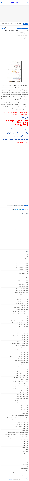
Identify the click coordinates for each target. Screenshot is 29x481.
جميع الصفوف (25, 464)
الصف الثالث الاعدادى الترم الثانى (22, 341)
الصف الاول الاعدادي (24, 305)
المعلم (26, 449)
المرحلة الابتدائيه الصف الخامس (22, 422)
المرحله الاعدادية (25, 445)
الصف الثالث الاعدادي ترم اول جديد (22, 28)
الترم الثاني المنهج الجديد (23, 278)
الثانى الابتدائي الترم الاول (23, 284)
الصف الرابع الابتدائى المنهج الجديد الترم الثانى (20, 388)
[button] (23, 209)
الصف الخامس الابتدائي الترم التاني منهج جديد (20, 371)
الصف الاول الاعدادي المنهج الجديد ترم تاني (20, 316)
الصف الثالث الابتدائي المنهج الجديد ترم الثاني (20, 333)
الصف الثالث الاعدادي (24, 339)
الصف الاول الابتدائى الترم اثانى (22, 297)
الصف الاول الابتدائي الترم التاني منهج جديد (20, 301)
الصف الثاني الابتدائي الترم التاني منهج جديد (20, 350)
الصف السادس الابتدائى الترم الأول (22, 394)
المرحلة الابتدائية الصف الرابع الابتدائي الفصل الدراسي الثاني (17, 417)
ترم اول (26, 460)
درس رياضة (14, 2)
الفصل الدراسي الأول (24, 405)
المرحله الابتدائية (25, 443)
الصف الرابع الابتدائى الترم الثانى (22, 383)
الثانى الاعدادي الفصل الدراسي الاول (21, 288)
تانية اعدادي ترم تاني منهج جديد (22, 458)
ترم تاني (26, 462)
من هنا (24, 117)
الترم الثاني (26, 277)
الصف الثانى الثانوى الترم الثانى (22, 364)
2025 (27, 254)
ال (27, 261)
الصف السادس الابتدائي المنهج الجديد (21, 400)
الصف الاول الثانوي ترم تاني (23, 326)
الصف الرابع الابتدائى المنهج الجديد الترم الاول (20, 386)
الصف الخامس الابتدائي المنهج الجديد (21, 375)
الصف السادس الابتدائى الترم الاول (22, 396)
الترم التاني (26, 275)
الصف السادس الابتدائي (24, 392)
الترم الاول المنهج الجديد (23, 273)
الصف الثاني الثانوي (24, 362)
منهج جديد (26, 473)
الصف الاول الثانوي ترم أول (23, 324)
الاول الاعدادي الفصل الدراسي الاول (22, 263)
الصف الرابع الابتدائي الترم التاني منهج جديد (20, 381)
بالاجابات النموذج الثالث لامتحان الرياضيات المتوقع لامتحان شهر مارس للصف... (11, 23)
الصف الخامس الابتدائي (24, 369)
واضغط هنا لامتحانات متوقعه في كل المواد (16, 133)
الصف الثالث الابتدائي (24, 330)
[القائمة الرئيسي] (27, 2)
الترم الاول (26, 271)
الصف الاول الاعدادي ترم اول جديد (22, 318)
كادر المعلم (26, 470)
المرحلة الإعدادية (25, 428)
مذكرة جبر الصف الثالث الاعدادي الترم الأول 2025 (19, 472)
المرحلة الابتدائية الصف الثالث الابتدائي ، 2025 (20, 415)
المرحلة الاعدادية (10, 205)
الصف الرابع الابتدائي (24, 379)
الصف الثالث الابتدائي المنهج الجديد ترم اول (20, 335)
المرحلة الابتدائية (25, 413)
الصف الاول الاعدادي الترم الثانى (22, 309)
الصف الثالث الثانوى (24, 347)
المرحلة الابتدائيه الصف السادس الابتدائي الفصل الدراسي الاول (17, 426)
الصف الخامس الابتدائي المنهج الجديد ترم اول (20, 377)
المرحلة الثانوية (25, 441)
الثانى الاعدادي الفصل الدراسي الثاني (21, 292)
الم (27, 411)
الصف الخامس (25, 367)
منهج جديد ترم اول (24, 475)
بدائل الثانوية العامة (24, 456)
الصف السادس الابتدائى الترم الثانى (22, 398)
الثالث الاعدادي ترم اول (24, 282)
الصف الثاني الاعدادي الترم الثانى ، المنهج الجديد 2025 (18, 356)
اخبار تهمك (26, 258)
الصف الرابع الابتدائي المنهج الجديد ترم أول (20, 390)
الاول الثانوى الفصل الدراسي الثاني (22, 269)
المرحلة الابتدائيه (25, 420)
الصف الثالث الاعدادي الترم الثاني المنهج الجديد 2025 (19, 343)
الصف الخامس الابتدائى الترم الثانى (22, 373)
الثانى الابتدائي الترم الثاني (23, 286)
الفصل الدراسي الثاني (24, 409)
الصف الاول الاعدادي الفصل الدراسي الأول (20, 311)
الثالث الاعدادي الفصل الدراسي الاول (21, 280)
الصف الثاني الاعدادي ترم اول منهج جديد (21, 360)
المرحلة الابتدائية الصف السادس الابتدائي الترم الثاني (19, 419)
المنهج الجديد (25, 451)
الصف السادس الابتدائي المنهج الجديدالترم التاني (19, 403)
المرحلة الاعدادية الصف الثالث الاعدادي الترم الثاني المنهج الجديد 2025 (16, 436)
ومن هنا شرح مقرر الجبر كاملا (19, 136)
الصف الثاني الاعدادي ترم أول (23, 358)
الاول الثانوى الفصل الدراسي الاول (22, 267)
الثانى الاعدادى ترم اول (24, 294)
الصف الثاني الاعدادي (24, 352)
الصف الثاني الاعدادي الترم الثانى (22, 354)
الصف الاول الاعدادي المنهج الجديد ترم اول (20, 314)
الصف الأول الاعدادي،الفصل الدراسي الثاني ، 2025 (19, 320)
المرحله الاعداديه (25, 447)
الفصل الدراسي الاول (24, 407)
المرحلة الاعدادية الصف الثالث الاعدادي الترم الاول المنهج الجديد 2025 (16, 434)
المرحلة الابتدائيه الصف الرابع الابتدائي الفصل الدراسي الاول (18, 424)
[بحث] (1, 2)
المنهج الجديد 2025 (24, 453)
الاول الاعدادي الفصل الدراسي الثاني (21, 265)
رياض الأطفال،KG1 (24, 468)
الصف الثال (26, 328)
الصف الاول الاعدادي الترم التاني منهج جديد (20, 307)
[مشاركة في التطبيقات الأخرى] (13, 209)
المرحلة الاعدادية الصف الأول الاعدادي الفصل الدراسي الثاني (17, 432)
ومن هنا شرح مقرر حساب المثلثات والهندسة (15, 139)
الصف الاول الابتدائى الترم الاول (22, 299)
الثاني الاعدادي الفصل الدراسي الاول (21, 290)
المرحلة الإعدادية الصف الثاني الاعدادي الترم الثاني (19, 439)
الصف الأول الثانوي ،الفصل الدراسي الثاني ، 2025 (19, 322)
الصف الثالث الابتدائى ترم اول (23, 337)
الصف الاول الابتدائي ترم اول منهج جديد (21, 303)
